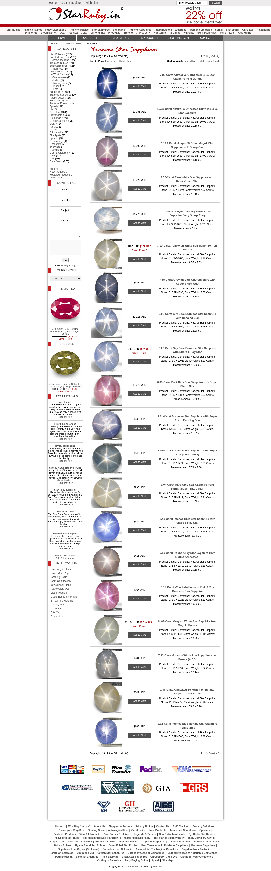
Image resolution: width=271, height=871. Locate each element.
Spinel (219, 29)
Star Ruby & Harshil (65, 489)
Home (53, 2)
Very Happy (65, 402)
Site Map (56, 612)
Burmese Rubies (105, 841)
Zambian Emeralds (87, 856)
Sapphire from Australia (196, 849)
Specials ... (56, 168)
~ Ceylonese (57, 71)
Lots (232, 32)
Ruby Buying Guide (136, 860)
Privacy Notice (59, 604)
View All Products (89, 834)
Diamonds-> (56, 118)
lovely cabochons (65, 446)
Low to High (111, 61)
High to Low (125, 61)
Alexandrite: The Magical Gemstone (157, 849)
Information (120, 38)
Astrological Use (60, 588)
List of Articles (59, 592)
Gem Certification (61, 581)
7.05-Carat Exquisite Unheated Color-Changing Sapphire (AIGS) (65, 368)
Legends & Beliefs (145, 834)
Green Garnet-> (58, 120)
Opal (62, 32)
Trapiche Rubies (79, 29)
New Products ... (59, 171)
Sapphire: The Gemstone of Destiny (70, 841)
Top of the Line (65, 511)
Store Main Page (60, 573)
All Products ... (58, 177)
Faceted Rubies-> (60, 57)
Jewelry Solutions (61, 584)
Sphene (128, 32)
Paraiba (73, 32)
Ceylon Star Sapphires (110, 853)
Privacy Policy (68, 265)
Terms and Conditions (183, 830)
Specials (66, 343)
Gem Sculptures (207, 32)
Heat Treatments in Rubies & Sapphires (164, 845)
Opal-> (53, 123)
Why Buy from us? (79, 826)
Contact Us (66, 182)
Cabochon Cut (85, 853)
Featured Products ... (61, 174)
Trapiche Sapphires (139, 29)
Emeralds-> (56, 100)
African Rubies (62, 845)
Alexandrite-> (57, 115)
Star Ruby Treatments (172, 834)
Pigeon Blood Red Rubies (90, 845)
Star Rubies (13, 29)
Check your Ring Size (71, 830)
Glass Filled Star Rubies (123, 845)
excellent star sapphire (65, 533)
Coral (84, 32)
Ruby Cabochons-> (60, 60)
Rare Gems (244, 32)
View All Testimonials (65, 555)
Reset (216, 61)
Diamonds (31, 32)
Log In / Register (71, 2)
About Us (56, 608)
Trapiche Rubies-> (60, 62)
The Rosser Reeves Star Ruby (101, 837)
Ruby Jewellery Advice (201, 837)
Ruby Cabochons (55, 29)
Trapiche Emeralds (201, 29)
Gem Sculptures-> (60, 152)
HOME (62, 38)
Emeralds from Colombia (118, 849)
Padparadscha (163, 29)
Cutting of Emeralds (109, 860)
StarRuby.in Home (61, 569)
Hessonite (160, 32)
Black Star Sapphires (134, 856)
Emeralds (180, 29)
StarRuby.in (133, 866)
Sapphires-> (56, 91)
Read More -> (65, 417)
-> (60, 65)
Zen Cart (157, 866)
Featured (67, 288)
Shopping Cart (178, 38)
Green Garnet (49, 32)
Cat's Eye (247, 29)
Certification (138, 830)
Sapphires (119, 29)
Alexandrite (263, 29)
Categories (91, 38)
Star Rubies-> (57, 54)
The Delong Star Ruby (66, 837)
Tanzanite (174, 32)
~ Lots (54, 89)
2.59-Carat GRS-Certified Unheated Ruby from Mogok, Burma (65, 314)
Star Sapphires (73, 43)
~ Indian (55, 80)
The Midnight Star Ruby (136, 837)
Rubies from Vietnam (206, 841)
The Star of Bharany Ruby (169, 837)
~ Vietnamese (58, 77)
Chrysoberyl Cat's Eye (163, 856)
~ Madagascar (58, 83)
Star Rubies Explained (117, 834)
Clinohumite (98, 32)
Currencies (67, 270)
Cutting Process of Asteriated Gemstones (192, 853)
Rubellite (189, 32)
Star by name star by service (65, 468)
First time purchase (65, 424)
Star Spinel (232, 29)
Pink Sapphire (110, 856)
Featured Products (65, 834)
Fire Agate (114, 32)
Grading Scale (59, 577)
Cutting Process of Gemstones (146, 853)
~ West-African (59, 74)
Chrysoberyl (143, 32)
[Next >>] (214, 56)
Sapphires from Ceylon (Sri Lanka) (78, 849)
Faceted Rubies (33, 29)
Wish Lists (92, 2)
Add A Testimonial (65, 558)
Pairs (223, 32)
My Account (149, 38)
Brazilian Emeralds (62, 853)
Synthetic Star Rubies (202, 834)
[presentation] (64, 248)
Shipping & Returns (62, 600)
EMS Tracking (181, 826)
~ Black (55, 86)
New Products (157, 830)
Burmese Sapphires (203, 845)
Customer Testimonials (64, 596)
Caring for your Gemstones (196, 856)
